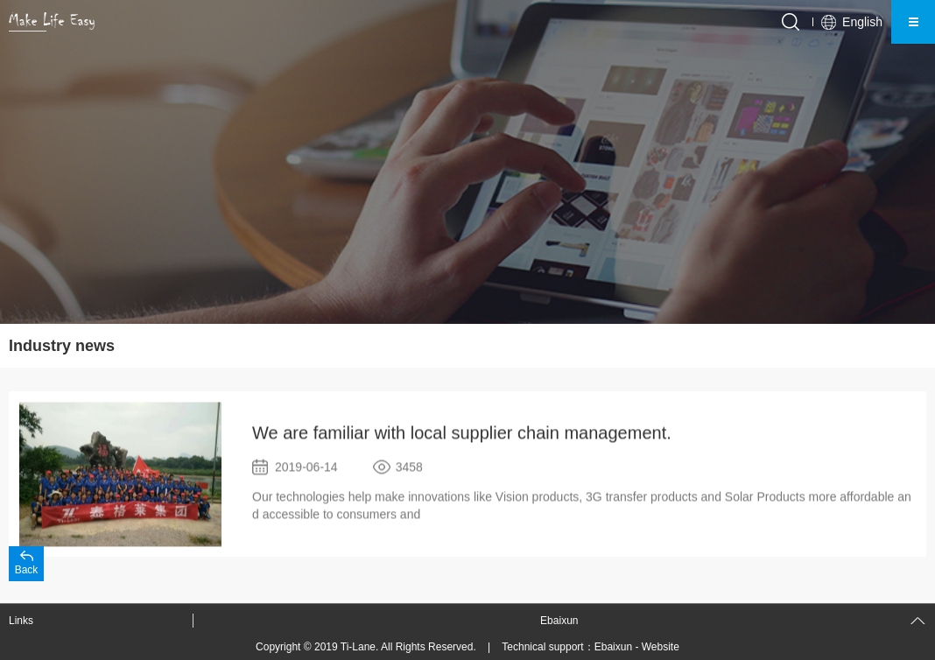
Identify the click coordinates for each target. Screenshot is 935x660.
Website (660, 647)
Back (27, 570)
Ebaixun (613, 647)
